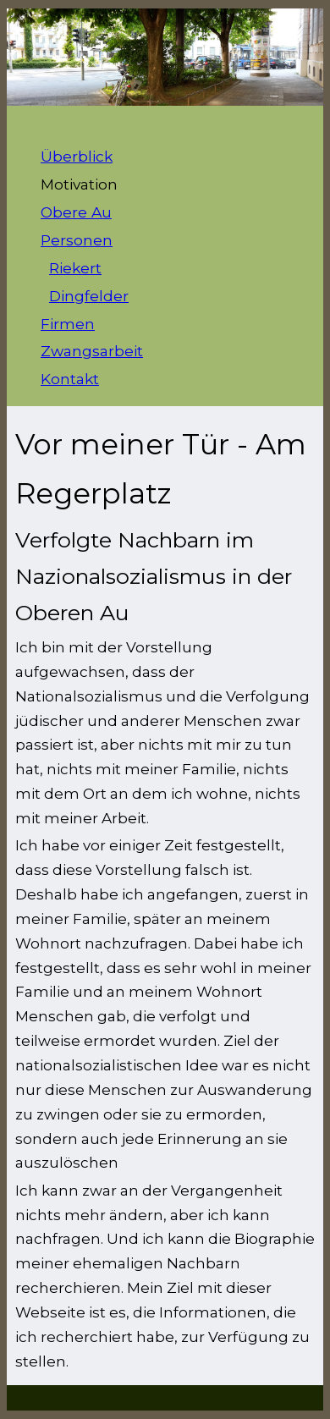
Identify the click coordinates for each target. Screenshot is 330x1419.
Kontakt (70, 379)
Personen (77, 240)
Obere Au (76, 212)
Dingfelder (89, 296)
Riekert (75, 268)
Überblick (77, 156)
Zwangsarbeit (92, 351)
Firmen (68, 324)
